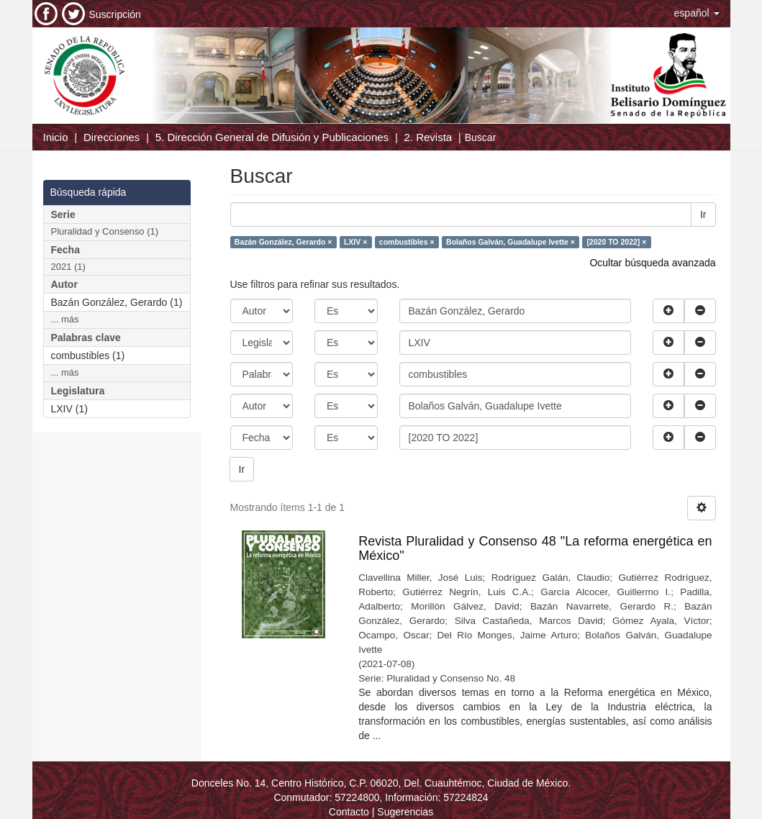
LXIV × (355, 241)
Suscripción (115, 14)
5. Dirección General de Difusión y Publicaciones (272, 137)
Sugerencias (405, 812)
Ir (703, 214)
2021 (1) (68, 266)
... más (65, 319)
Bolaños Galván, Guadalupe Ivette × (510, 241)
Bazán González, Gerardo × (283, 241)
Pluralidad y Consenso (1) (105, 231)
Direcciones (111, 137)
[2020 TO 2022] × (616, 241)
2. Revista (428, 137)
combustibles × (407, 241)
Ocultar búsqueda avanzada (652, 262)
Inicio (55, 137)
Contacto (349, 812)
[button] (696, 13)
